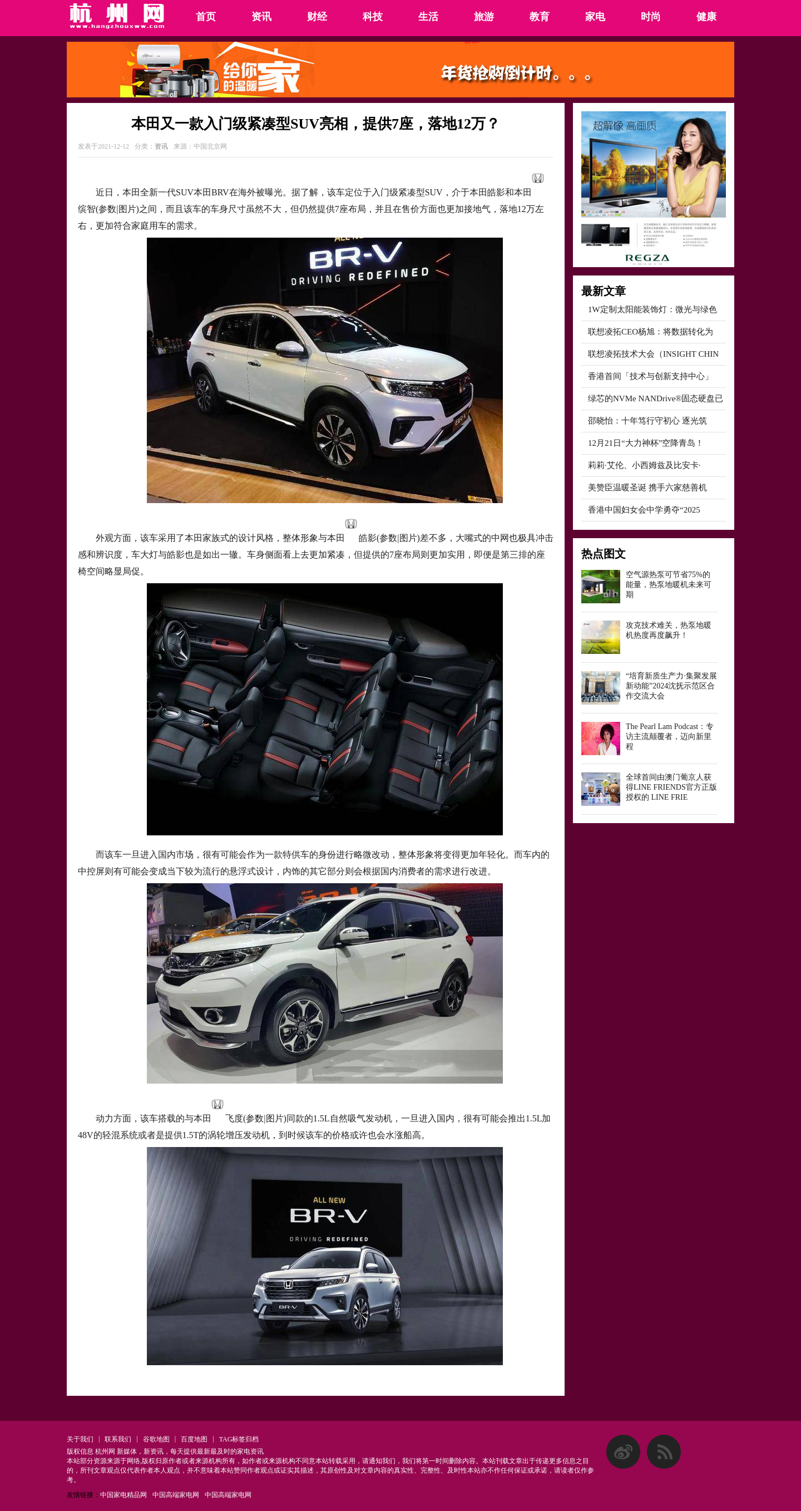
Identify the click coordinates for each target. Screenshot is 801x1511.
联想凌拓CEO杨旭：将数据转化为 (650, 331)
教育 (540, 16)
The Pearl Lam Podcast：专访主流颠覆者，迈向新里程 (670, 736)
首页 (206, 16)
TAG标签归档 (239, 1439)
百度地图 (194, 1439)
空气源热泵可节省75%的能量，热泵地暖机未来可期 (668, 584)
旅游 (484, 16)
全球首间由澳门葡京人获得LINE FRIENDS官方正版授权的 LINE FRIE (671, 787)
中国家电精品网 (123, 1495)
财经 (317, 16)
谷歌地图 (156, 1439)
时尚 (651, 16)
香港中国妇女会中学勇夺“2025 (644, 509)
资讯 (261, 16)
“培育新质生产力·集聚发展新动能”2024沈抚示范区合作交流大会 (671, 686)
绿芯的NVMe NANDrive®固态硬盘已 (655, 398)
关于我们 (80, 1439)
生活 (428, 16)
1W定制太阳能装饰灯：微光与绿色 (652, 309)
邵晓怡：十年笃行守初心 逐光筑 (647, 420)
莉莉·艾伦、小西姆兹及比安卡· (644, 465)
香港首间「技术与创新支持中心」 (650, 376)
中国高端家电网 (175, 1495)
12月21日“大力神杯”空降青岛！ (646, 443)
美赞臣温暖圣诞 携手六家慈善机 (647, 487)
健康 (706, 16)
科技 (373, 16)
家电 (595, 16)
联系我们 (118, 1439)
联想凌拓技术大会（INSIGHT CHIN (653, 354)
